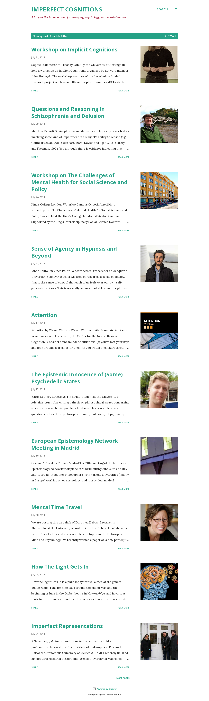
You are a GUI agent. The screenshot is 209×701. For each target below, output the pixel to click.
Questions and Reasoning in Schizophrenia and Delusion (68, 112)
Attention (44, 315)
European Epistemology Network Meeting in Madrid (74, 444)
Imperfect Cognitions (66, 9)
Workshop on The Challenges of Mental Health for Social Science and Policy (79, 182)
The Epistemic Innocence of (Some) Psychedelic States (77, 378)
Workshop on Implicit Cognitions (74, 49)
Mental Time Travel (56, 507)
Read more (123, 90)
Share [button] (34, 90)
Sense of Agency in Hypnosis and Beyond (74, 252)
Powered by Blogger (104, 689)
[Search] (162, 9)
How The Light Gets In (60, 566)
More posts (122, 678)
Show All (170, 36)
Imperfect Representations (67, 626)
